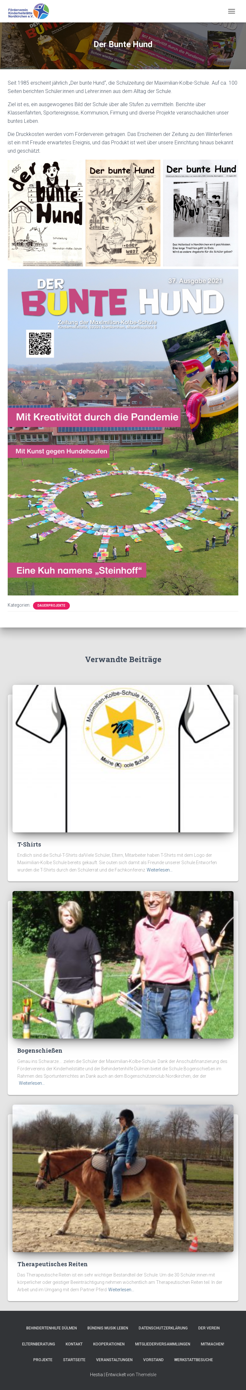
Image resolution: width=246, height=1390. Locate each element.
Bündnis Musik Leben (107, 1328)
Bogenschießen (39, 1050)
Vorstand (153, 1360)
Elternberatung (38, 1344)
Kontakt (74, 1344)
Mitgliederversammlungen (162, 1344)
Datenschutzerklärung (163, 1328)
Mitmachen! (212, 1344)
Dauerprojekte (51, 605)
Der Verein (209, 1328)
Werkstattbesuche (193, 1360)
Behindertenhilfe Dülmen (51, 1328)
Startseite (74, 1360)
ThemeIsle (145, 1374)
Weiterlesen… (160, 869)
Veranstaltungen (114, 1360)
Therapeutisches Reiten (52, 1264)
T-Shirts (29, 844)
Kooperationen (109, 1344)
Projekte (43, 1360)
